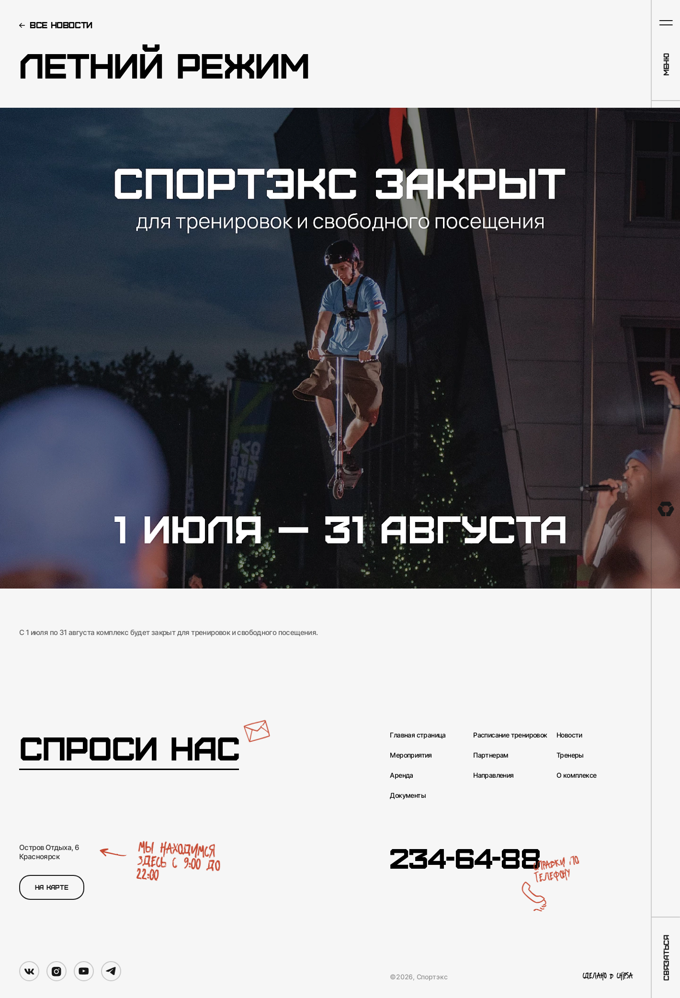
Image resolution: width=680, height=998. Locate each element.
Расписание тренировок (510, 735)
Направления (493, 775)
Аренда (401, 775)
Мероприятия (410, 755)
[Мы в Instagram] (56, 971)
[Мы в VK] (29, 971)
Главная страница (417, 735)
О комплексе (576, 775)
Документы (408, 795)
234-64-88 (465, 857)
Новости (569, 735)
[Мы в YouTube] (84, 971)
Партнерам (491, 755)
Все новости (61, 25)
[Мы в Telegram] (111, 971)
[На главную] (666, 509)
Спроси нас (129, 748)
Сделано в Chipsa (608, 977)
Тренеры (570, 755)
